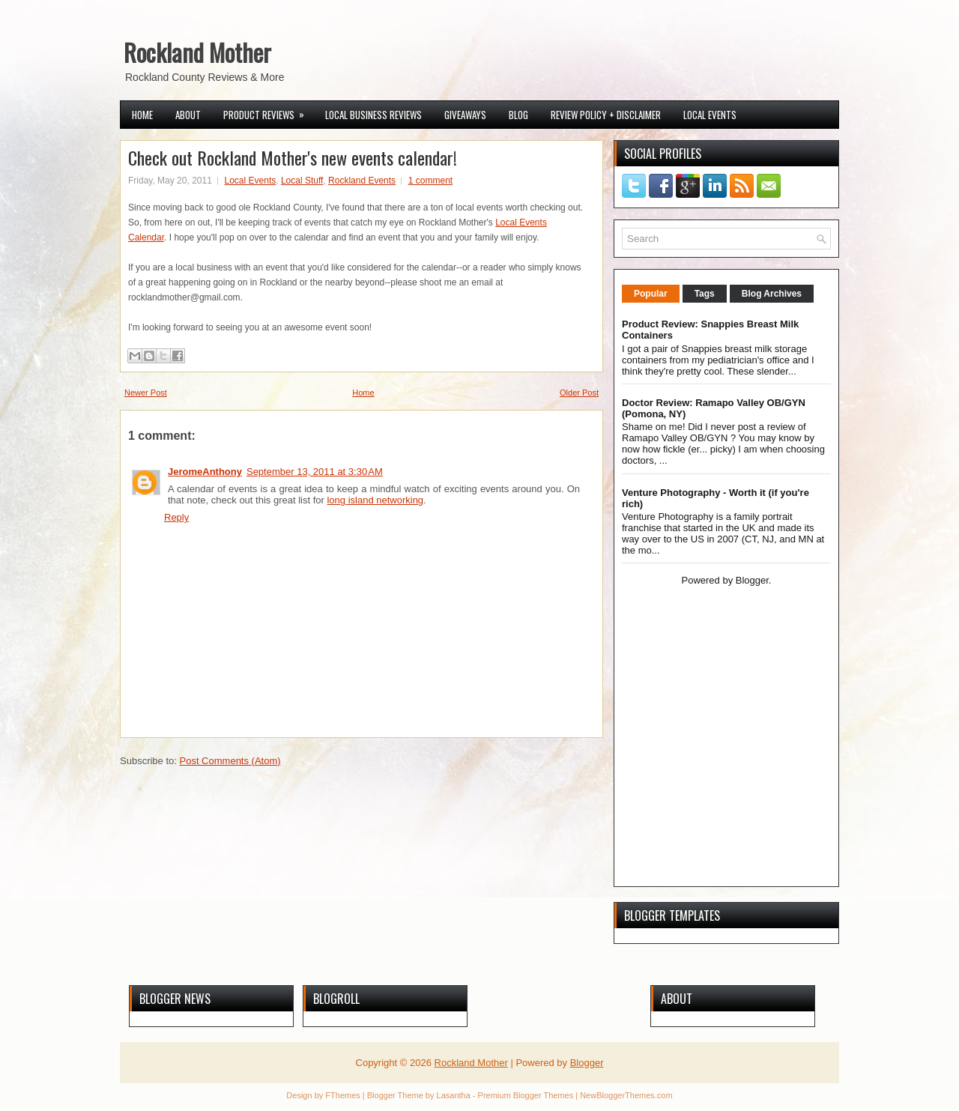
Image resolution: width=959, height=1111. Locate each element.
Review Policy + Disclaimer (606, 114)
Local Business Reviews (373, 114)
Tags (705, 293)
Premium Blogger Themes (526, 1095)
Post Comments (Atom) (230, 760)
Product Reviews (268, 111)
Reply (176, 517)
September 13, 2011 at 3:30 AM (314, 471)
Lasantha (454, 1095)
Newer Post (145, 392)
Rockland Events (362, 180)
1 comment (430, 180)
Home (142, 114)
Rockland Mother (197, 52)
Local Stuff (302, 180)
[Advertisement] (715, 771)
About (188, 114)
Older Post (579, 392)
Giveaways (465, 114)
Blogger (752, 580)
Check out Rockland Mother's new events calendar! (292, 157)
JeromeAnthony (205, 471)
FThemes (342, 1095)
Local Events (709, 114)
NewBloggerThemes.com (626, 1095)
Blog (518, 114)
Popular (651, 293)
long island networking (375, 500)
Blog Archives (772, 293)
